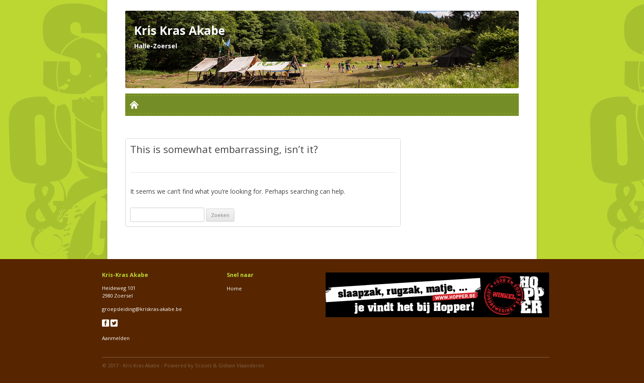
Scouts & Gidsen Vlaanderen (229, 365)
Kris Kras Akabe (141, 365)
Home (234, 288)
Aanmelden (116, 338)
